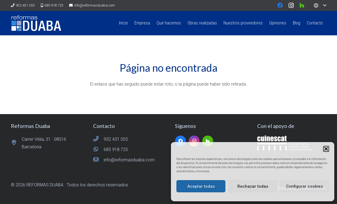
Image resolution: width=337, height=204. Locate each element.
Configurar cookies (304, 186)
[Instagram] (291, 5)
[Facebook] (280, 5)
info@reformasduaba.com (129, 159)
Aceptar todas (201, 186)
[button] (326, 149)
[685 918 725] (98, 149)
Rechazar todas (252, 186)
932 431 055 (116, 139)
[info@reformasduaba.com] (98, 160)
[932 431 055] (98, 139)
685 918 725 (116, 149)
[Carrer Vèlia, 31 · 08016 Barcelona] (16, 143)
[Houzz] (301, 5)
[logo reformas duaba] (36, 23)
